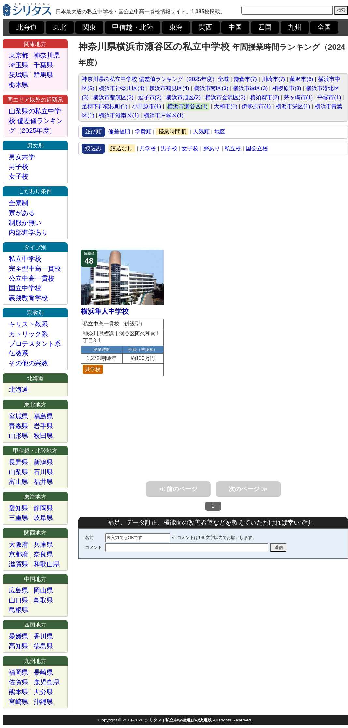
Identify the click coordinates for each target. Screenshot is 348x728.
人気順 (201, 131)
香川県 (43, 636)
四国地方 (35, 625)
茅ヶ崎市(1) (298, 97)
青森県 (18, 426)
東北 (59, 27)
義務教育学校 (28, 297)
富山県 (18, 481)
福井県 (43, 481)
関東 (89, 27)
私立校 (233, 148)
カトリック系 (28, 333)
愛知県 (18, 508)
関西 (205, 27)
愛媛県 (18, 636)
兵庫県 (43, 544)
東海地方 (35, 496)
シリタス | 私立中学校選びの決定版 (178, 720)
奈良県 (43, 554)
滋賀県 (18, 564)
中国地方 (35, 579)
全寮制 (18, 203)
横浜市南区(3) (211, 88)
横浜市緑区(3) (250, 88)
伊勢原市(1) (256, 106)
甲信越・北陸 (132, 27)
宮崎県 (18, 701)
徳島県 (43, 646)
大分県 (43, 691)
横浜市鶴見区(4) (169, 88)
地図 (219, 131)
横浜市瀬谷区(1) (187, 106)
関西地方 (35, 532)
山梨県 (18, 471)
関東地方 (35, 44)
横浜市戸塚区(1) (164, 115)
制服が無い (25, 222)
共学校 (147, 148)
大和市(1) (225, 106)
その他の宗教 (28, 363)
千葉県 (43, 65)
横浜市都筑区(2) (113, 97)
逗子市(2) (150, 97)
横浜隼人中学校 (105, 311)
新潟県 (43, 462)
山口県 (18, 600)
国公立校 (257, 148)
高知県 (18, 646)
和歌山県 (47, 564)
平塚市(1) (329, 97)
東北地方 (35, 404)
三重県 (18, 517)
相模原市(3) (286, 88)
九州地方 (35, 661)
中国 (235, 27)
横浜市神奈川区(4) (121, 88)
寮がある (22, 212)
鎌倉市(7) (245, 79)
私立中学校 (25, 258)
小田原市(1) (146, 106)
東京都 (18, 55)
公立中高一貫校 (31, 278)
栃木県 (18, 84)
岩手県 (43, 426)
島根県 (18, 609)
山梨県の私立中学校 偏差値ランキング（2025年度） (36, 120)
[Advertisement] (213, 202)
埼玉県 (18, 65)
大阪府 (18, 544)
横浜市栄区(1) (293, 106)
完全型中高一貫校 (35, 268)
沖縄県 (43, 701)
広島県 (18, 590)
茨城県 (18, 74)
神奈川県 (47, 55)
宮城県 (18, 416)
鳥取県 (43, 600)
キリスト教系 (28, 324)
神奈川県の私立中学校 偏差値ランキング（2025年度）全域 (155, 79)
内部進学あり (28, 232)
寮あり (211, 148)
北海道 (26, 27)
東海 (176, 27)
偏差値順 (119, 131)
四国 (265, 27)
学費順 (143, 131)
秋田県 (43, 435)
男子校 (169, 148)
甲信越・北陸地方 (35, 450)
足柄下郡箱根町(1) (104, 106)
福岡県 (18, 672)
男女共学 (22, 156)
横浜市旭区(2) (183, 97)
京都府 (18, 554)
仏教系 (18, 353)
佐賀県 (18, 682)
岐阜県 (43, 517)
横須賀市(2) (264, 97)
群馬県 (43, 74)
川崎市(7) (273, 79)
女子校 (190, 148)
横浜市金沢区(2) (225, 97)
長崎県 (43, 672)
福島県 (43, 416)
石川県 (43, 471)
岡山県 (43, 590)
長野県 (18, 462)
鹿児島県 (47, 682)
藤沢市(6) (301, 79)
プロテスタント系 (35, 343)
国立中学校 (25, 288)
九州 (294, 27)
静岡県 (43, 508)
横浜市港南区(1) (119, 115)
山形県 (18, 435)
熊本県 (18, 691)
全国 (324, 27)
